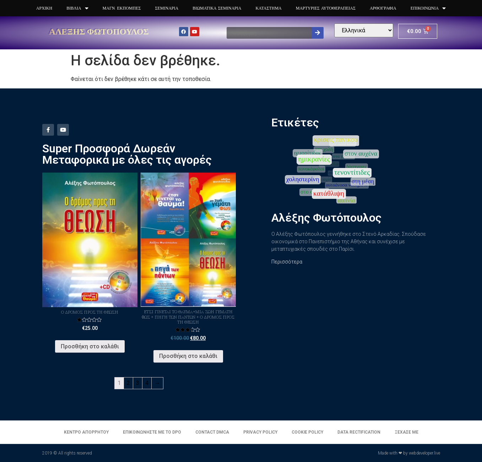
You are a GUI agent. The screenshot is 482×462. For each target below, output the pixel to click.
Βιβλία (77, 8)
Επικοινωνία (428, 8)
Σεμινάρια (166, 8)
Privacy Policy (260, 432)
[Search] (318, 33)
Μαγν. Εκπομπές (122, 8)
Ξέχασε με (406, 432)
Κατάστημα (268, 8)
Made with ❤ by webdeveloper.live (409, 453)
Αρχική (44, 8)
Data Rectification (358, 432)
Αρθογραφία (383, 8)
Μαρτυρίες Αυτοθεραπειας (326, 8)
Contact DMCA (212, 432)
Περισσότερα (286, 262)
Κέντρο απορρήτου (86, 432)
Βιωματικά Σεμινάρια (217, 8)
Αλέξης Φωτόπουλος (99, 31)
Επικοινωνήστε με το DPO (152, 432)
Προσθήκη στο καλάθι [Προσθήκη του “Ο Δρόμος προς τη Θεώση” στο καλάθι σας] (90, 346)
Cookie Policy (307, 432)
